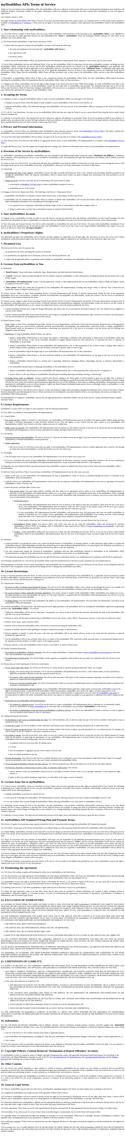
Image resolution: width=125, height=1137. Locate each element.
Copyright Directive (59, 1057)
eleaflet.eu (27, 23)
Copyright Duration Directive (95, 1057)
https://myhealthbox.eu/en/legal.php (101, 526)
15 (102, 893)
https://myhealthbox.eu (38, 706)
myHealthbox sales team (108, 693)
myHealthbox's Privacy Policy (93, 131)
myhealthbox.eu (15, 23)
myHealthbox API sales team (30, 184)
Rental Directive (75, 1057)
